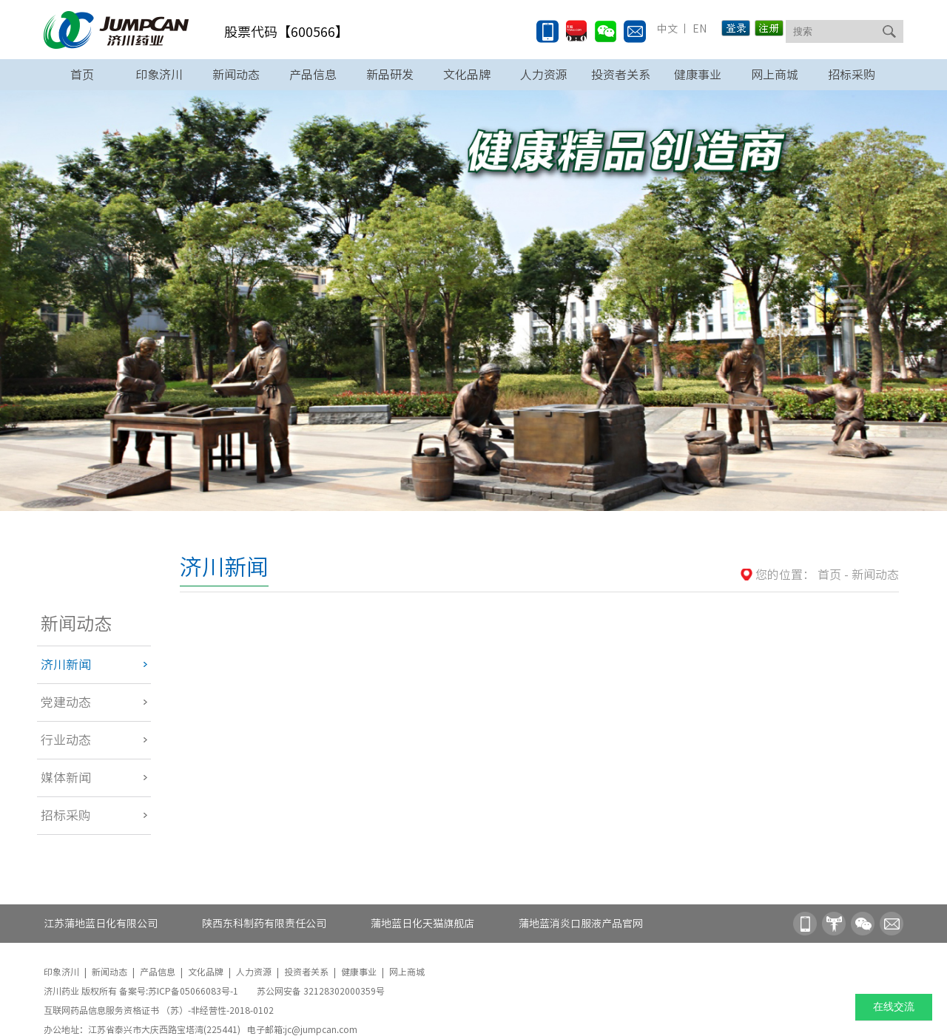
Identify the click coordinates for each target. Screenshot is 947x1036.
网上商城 (774, 75)
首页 (82, 75)
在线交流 (893, 1006)
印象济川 (159, 75)
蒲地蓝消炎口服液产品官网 (581, 923)
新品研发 (390, 75)
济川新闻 (66, 664)
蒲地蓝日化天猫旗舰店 (422, 923)
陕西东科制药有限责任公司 (264, 923)
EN (698, 29)
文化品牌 (467, 75)
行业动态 (66, 740)
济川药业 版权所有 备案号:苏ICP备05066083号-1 (142, 990)
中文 (667, 29)
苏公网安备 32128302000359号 (321, 990)
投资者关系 (620, 75)
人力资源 (543, 75)
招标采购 (851, 75)
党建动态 (66, 702)
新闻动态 (236, 75)
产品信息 (313, 75)
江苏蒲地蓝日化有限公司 (101, 923)
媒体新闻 (66, 777)
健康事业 (697, 75)
